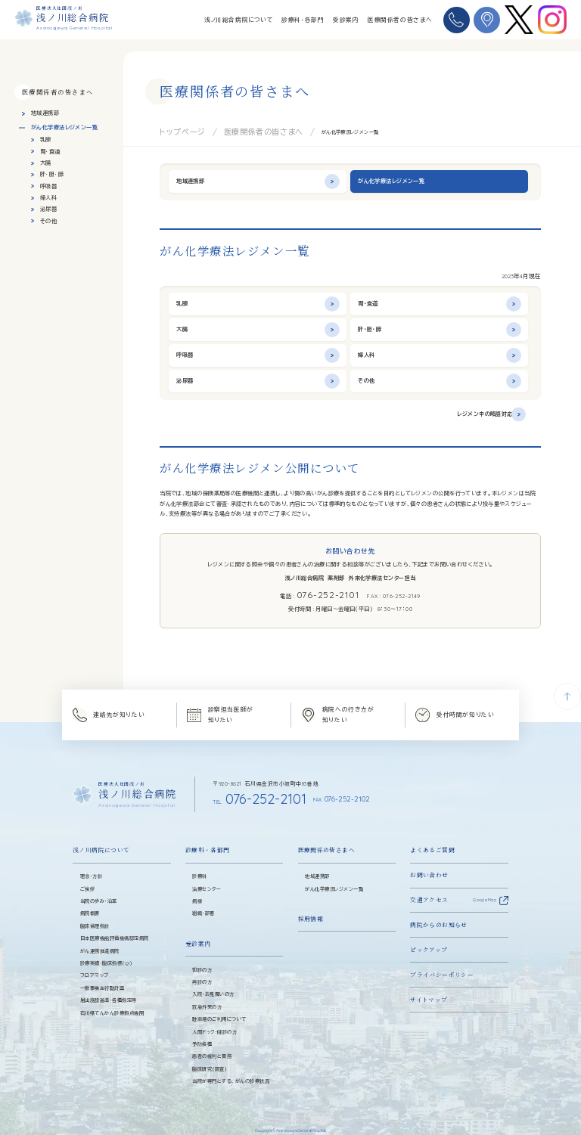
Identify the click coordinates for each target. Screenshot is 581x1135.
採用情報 (311, 903)
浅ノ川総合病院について (238, 19)
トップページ (173, 130)
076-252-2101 (327, 592)
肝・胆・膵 (52, 174)
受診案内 (346, 19)
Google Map (484, 884)
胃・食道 (50, 151)
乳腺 (45, 139)
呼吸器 (48, 186)
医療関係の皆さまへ (326, 835)
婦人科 (48, 197)
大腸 (45, 163)
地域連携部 (45, 113)
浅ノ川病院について (101, 835)
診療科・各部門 (302, 19)
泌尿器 (48, 209)
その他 (48, 221)
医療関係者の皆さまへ (400, 19)
